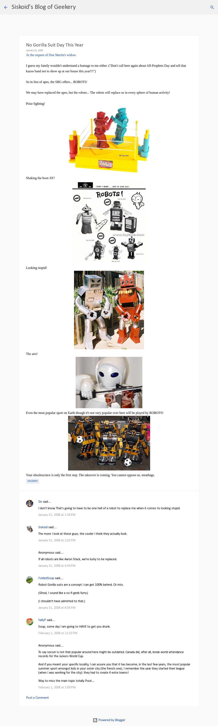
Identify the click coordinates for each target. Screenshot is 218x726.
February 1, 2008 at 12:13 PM (57, 633)
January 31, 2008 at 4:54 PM (56, 566)
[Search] (81, 7)
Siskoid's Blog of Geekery (43, 7)
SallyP (42, 620)
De (40, 502)
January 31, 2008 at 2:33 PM (56, 540)
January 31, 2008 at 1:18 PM (56, 515)
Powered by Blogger (109, 720)
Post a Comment (37, 697)
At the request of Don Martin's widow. (51, 55)
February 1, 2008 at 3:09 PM (57, 687)
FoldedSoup (46, 578)
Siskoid (43, 527)
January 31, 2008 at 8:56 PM (56, 608)
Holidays (33, 481)
